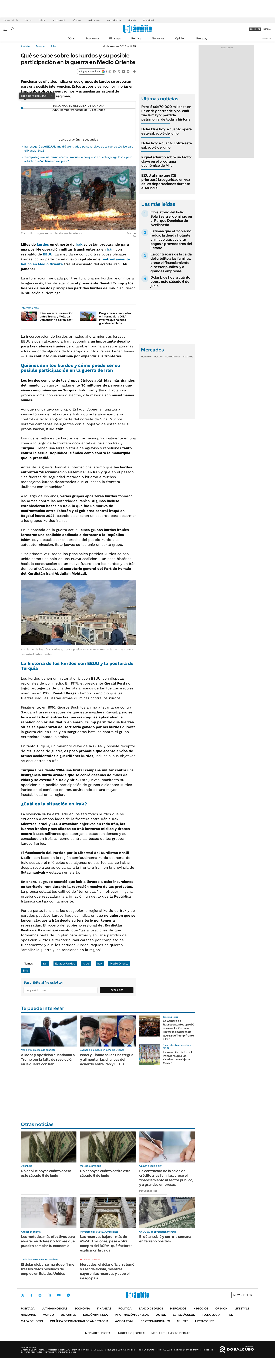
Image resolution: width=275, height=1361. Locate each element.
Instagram (40, 1295)
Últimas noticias (55, 1308)
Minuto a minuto (92, 1259)
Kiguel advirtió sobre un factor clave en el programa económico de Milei (166, 161)
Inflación (76, 20)
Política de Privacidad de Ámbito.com (79, 1321)
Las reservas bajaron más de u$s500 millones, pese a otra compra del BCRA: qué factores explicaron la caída (106, 1243)
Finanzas (115, 38)
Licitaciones (204, 1321)
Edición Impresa (95, 1315)
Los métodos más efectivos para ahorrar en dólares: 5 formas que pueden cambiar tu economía (48, 1241)
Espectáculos (184, 1315)
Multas (182, 1321)
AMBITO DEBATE (170, 1333)
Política (136, 38)
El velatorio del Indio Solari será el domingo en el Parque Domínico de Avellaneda (171, 218)
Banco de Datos (151, 1308)
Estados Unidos (65, 963)
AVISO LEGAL (124, 1321)
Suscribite (117, 990)
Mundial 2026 (114, 20)
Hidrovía (132, 20)
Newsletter (266, 38)
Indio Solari (59, 20)
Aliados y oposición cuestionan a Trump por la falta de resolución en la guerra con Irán (48, 1059)
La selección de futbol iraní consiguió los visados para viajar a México (177, 1057)
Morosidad (148, 20)
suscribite (255, 29)
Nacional (28, 1315)
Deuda (28, 20)
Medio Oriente (119, 963)
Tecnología (211, 1315)
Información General (132, 1315)
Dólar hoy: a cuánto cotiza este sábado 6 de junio (166, 145)
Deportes (68, 1315)
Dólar (71, 38)
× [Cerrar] (51, 95)
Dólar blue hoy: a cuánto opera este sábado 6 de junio (166, 131)
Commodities (172, 356)
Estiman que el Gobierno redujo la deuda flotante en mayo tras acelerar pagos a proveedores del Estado (171, 239)
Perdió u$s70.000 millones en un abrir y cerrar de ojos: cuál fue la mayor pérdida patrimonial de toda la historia (166, 113)
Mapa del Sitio (32, 1321)
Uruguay (201, 38)
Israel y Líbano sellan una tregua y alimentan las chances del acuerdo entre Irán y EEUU (106, 1059)
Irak (79, 244)
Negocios (158, 38)
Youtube (59, 1295)
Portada (28, 1308)
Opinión (180, 38)
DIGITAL (98, 1333)
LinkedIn (49, 1295)
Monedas (146, 356)
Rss (230, 1315)
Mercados (178, 1308)
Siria (25, 970)
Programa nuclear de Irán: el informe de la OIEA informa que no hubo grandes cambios (116, 318)
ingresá (267, 29)
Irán (53, 46)
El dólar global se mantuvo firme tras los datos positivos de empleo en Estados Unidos (47, 1269)
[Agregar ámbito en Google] (92, 71)
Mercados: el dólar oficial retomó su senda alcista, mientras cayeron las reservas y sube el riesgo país (107, 1271)
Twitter (22, 1295)
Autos (161, 1315)
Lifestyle (241, 1308)
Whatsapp (68, 1295)
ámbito (25, 46)
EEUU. (48, 254)
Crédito (42, 20)
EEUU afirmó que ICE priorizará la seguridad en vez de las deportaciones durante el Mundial (165, 181)
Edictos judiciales (155, 1321)
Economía (92, 38)
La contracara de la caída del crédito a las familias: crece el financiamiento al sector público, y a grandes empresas (171, 262)
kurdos (43, 244)
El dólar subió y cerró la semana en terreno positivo (165, 1238)
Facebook (31, 1295)
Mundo (40, 46)
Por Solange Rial (148, 1190)
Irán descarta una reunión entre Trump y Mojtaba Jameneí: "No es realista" (56, 316)
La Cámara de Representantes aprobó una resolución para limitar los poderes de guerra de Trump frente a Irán (178, 1030)
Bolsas (158, 356)
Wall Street (94, 20)
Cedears (188, 356)
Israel (86, 963)
